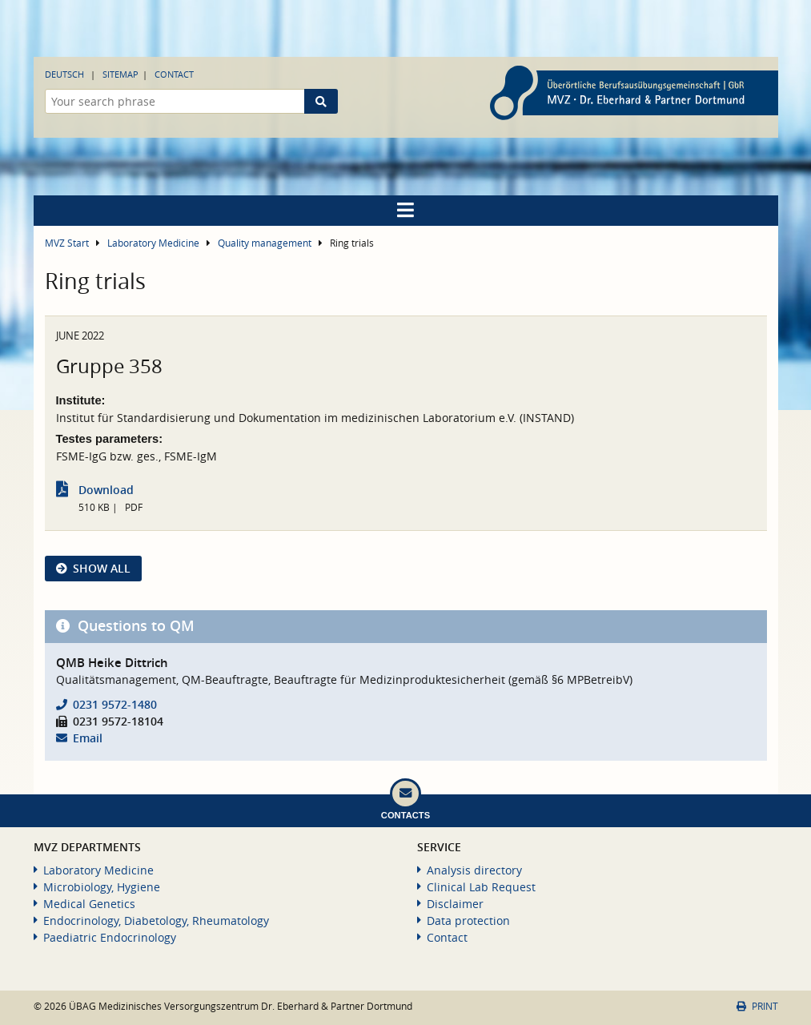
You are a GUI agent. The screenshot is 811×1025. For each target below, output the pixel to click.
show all (101, 568)
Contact (174, 74)
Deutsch (64, 74)
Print (757, 1006)
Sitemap (120, 74)
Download (106, 489)
